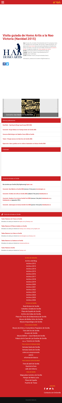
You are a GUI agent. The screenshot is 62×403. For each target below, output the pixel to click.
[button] (3, 108)
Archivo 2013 (31, 266)
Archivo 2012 (31, 263)
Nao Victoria (32, 46)
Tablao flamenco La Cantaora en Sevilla (12, 240)
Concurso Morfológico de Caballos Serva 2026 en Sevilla (18, 134)
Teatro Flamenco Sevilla (8, 247)
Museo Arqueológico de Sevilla (31, 322)
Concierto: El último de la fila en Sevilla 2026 (15, 193)
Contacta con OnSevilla (52, 393)
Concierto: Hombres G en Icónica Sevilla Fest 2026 (17, 198)
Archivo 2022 (31, 290)
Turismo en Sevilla (33, 341)
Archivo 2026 (31, 300)
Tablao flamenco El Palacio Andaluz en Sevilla (14, 226)
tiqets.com (22, 221)
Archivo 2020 (31, 284)
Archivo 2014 (31, 269)
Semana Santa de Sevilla (31, 347)
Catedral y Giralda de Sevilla (31, 309)
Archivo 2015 (31, 271)
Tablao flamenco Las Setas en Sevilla (11, 233)
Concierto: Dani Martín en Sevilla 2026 (19, 115)
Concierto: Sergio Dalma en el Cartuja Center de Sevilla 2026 (19, 129)
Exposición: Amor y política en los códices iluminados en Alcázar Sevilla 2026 (24, 143)
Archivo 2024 (31, 295)
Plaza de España (31, 380)
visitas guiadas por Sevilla (44, 49)
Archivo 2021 (31, 287)
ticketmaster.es (43, 193)
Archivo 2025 (31, 297)
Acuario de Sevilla (31, 333)
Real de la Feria (31, 366)
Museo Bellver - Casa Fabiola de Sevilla (31, 336)
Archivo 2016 (31, 274)
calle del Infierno (31, 369)
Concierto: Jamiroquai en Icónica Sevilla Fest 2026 (17, 204)
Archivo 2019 (31, 282)
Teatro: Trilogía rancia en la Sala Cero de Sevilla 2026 (17, 139)
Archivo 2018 (31, 279)
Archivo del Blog (31, 261)
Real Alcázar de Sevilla (31, 306)
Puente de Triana (31, 383)
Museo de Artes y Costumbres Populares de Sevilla (31, 328)
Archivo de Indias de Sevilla (31, 314)
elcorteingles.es (23, 236)
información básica (31, 357)
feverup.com (29, 221)
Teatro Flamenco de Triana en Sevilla (11, 219)
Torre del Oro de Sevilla (31, 331)
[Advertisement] (31, 18)
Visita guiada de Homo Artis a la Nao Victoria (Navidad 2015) (28, 37)
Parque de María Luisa (31, 378)
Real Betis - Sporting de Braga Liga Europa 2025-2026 (17, 125)
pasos (31, 355)
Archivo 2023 (31, 292)
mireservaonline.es (24, 243)
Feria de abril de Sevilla (31, 364)
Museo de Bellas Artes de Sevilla (31, 319)
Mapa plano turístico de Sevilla (31, 375)
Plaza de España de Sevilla (31, 311)
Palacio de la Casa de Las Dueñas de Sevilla (31, 338)
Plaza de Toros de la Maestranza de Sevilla (31, 317)
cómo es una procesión (31, 352)
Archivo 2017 (31, 276)
